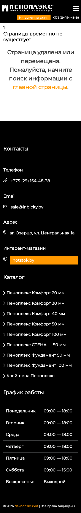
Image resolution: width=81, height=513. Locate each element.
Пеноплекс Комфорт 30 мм (35, 303)
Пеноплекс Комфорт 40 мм (35, 313)
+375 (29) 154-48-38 (66, 17)
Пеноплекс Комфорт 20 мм (35, 292)
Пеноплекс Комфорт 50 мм (35, 324)
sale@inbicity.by (27, 207)
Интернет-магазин (33, 17)
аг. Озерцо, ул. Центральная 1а (42, 233)
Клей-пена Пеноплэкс (30, 375)
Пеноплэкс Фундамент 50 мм (38, 355)
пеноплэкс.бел (26, 506)
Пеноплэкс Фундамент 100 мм (39, 365)
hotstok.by (23, 260)
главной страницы (40, 87)
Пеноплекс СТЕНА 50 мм (36, 344)
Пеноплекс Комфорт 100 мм (36, 334)
